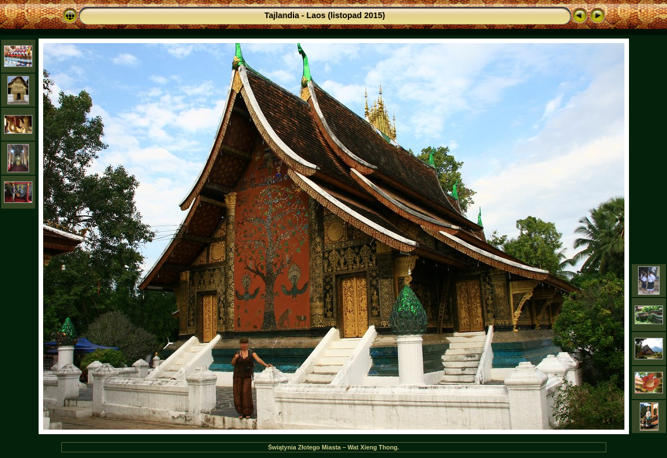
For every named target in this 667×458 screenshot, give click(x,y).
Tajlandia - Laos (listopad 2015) (325, 15)
